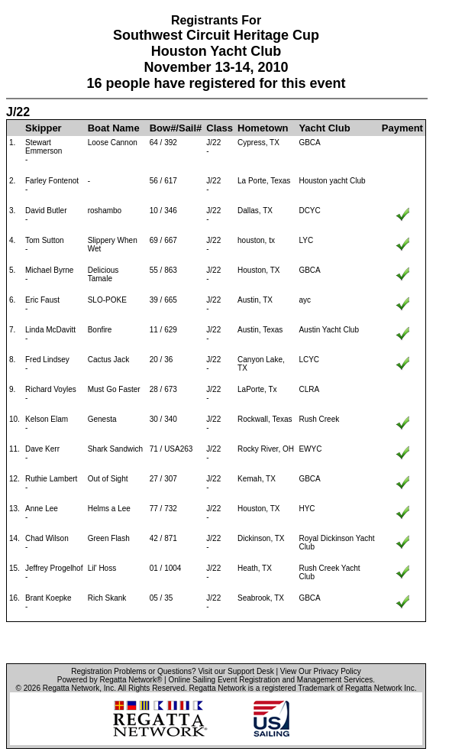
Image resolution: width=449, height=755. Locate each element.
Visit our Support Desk (235, 671)
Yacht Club (324, 128)
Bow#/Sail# (176, 128)
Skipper (43, 128)
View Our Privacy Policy (320, 671)
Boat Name (114, 128)
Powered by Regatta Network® (109, 680)
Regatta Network (71, 688)
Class (219, 128)
